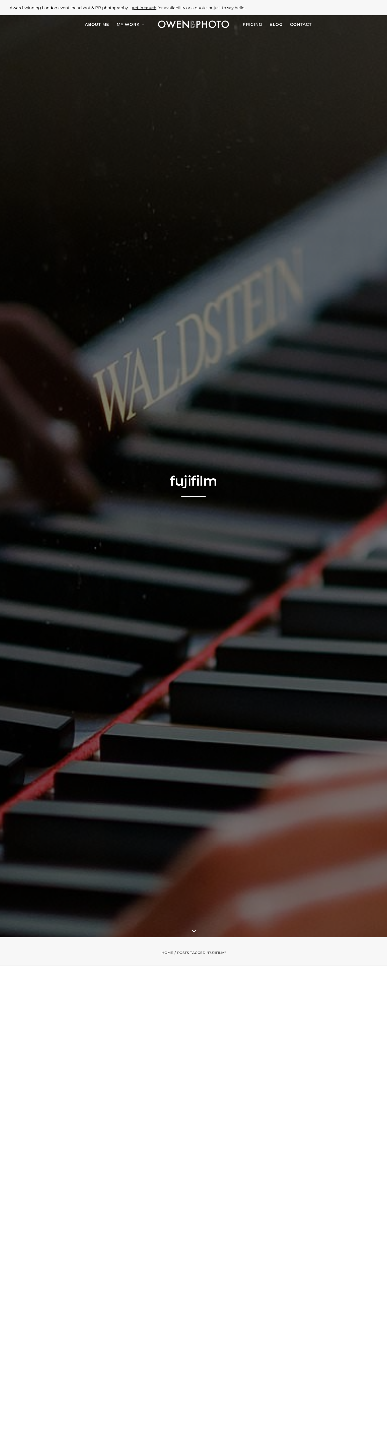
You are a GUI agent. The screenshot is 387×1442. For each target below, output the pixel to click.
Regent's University (145, 1377)
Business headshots (64, 1377)
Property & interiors (64, 1391)
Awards (53, 1367)
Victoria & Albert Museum (151, 1363)
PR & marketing (61, 1382)
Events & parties (61, 1358)
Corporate (55, 1372)
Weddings (55, 1410)
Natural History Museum (149, 1367)
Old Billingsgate (142, 1391)
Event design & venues (67, 1396)
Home (167, 142)
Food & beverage (61, 1386)
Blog (276, 24)
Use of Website (211, 1430)
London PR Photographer (152, 1328)
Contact (300, 24)
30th (50, 1405)
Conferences (57, 1363)
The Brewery (138, 1386)
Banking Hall (139, 1372)
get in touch (144, 7)
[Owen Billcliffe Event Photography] (193, 24)
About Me (97, 24)
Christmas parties (62, 1400)
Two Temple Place (143, 1396)
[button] (295, 1364)
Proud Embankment (146, 1405)
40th (62, 1405)
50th (74, 1405)
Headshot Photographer (281, 1328)
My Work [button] (130, 24)
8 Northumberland (144, 1400)
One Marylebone (142, 1382)
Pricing (252, 24)
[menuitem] (97, 24)
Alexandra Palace (142, 1358)
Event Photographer (216, 1328)
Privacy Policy (175, 1430)
